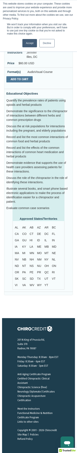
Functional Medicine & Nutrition (35, 413)
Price (10, 63)
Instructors (14, 52)
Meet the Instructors (28, 408)
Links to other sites (28, 421)
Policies (34, 434)
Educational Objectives (22, 93)
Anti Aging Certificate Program (34, 374)
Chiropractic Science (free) (32, 387)
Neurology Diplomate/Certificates (36, 391)
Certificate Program (28, 417)
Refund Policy (25, 439)
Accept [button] (29, 43)
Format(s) (14, 72)
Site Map (22, 434)
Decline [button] (47, 43)
